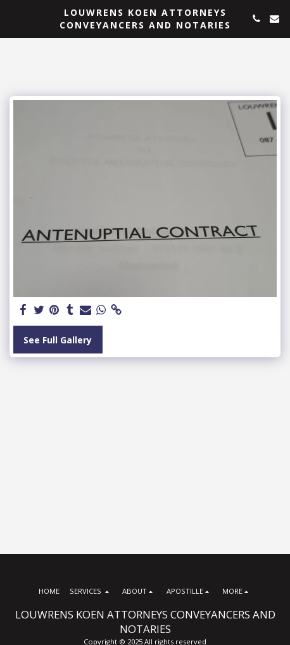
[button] (14, 18)
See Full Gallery (57, 340)
